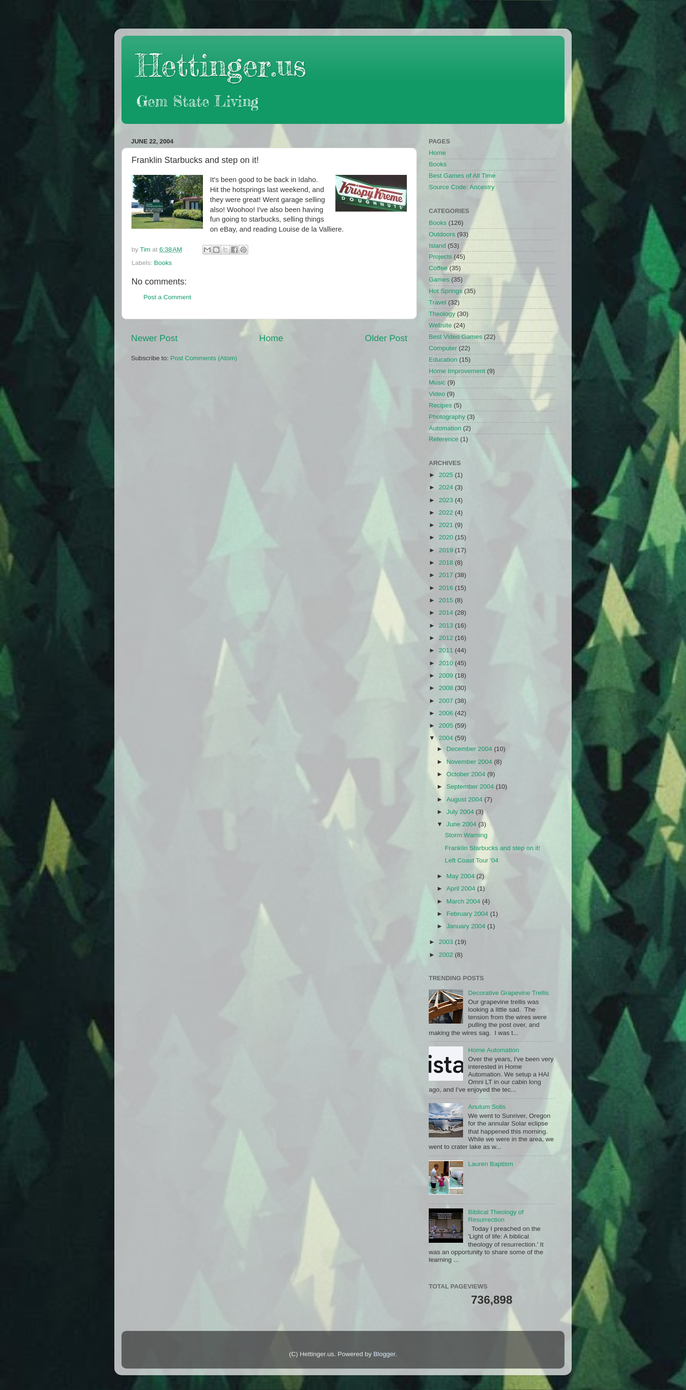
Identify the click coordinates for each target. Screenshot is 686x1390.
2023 (447, 500)
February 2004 (468, 913)
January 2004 (466, 926)
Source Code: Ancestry (461, 187)
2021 (447, 524)
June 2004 (462, 824)
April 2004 (461, 888)
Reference (443, 439)
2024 (447, 487)
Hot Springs (446, 290)
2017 (447, 574)
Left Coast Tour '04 (472, 860)
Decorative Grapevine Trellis (508, 992)
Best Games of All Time (462, 175)
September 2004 (471, 786)
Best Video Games (455, 336)
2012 (447, 637)
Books (163, 262)
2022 (447, 512)
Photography (447, 416)
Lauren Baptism (490, 1163)
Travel (437, 302)
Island (437, 245)
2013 (447, 625)
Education (443, 359)
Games (439, 279)
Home (271, 338)
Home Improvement (457, 371)
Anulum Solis (486, 1106)
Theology (442, 313)
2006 (447, 713)
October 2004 (466, 774)
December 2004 (470, 748)
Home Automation (493, 1050)
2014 (447, 612)
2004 (447, 737)
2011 (447, 650)
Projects (440, 256)
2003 (447, 941)
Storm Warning (466, 835)
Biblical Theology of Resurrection (496, 1215)
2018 (447, 562)
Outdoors (442, 234)
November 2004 (470, 761)
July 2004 (461, 811)
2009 (447, 675)
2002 (447, 954)
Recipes (440, 405)
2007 (447, 700)
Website (440, 325)
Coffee (438, 268)
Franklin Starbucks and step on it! (492, 848)
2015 (447, 600)
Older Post (386, 338)
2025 (447, 474)
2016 (447, 587)
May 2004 (461, 876)
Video (437, 393)
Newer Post (154, 338)
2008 (447, 687)
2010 (447, 663)
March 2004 (464, 901)
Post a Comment (167, 297)
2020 (447, 537)
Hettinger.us (221, 65)
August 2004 (465, 799)
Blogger (384, 1354)
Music (437, 382)
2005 (447, 725)
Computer (443, 348)
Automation (445, 428)
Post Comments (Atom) (204, 358)
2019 (447, 550)
